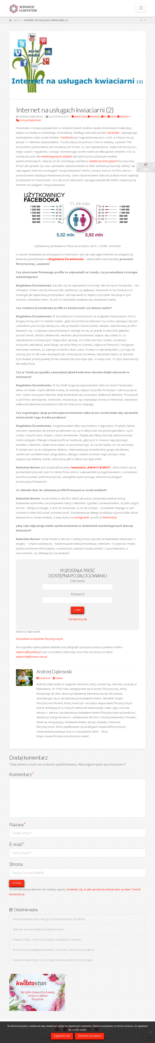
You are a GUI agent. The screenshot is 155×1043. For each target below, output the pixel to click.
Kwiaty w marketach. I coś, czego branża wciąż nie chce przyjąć (53, 960)
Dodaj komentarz (28, 120)
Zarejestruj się (77, 619)
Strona (16, 864)
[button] (141, 8)
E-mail (17, 844)
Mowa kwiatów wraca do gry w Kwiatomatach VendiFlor (49, 919)
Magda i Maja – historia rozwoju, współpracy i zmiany (47, 939)
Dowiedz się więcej (89, 1035)
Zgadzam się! (62, 1035)
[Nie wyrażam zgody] (150, 1032)
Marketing (79, 116)
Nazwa (17, 824)
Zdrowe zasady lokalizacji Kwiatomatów (38, 929)
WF (103, 116)
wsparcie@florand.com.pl (31, 656)
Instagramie (81, 517)
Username (77, 581)
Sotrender (113, 132)
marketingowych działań (56, 156)
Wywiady (123, 116)
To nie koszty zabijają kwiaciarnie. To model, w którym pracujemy (54, 950)
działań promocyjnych (103, 161)
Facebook (67, 137)
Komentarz (21, 774)
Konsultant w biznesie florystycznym (39, 639)
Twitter (58, 678)
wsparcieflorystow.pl (28, 652)
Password (77, 594)
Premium (94, 116)
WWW (112, 116)
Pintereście (109, 517)
